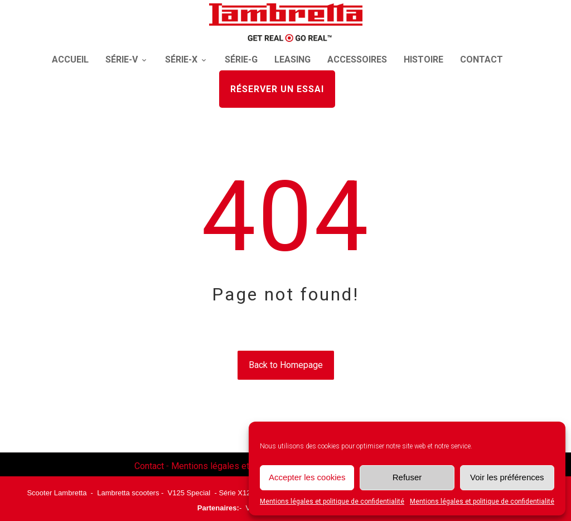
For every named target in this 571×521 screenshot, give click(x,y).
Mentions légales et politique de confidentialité (332, 501)
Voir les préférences (507, 477)
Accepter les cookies (307, 477)
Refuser (407, 477)
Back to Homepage (286, 365)
